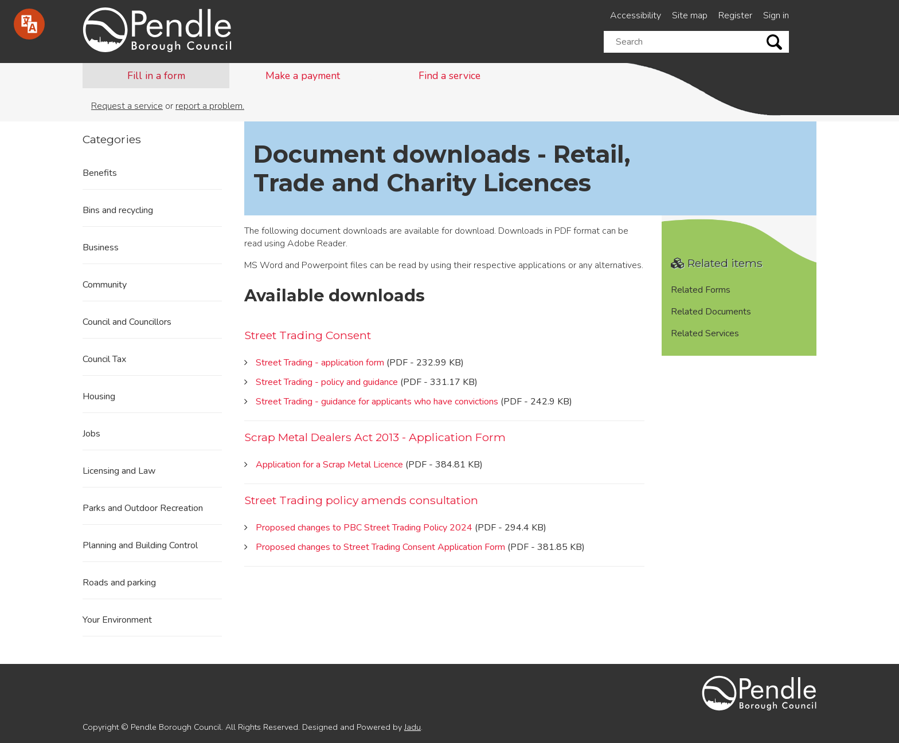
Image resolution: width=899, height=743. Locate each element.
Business (101, 247)
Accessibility (635, 15)
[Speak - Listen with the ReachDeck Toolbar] (29, 24)
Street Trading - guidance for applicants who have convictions (377, 401)
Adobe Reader (316, 243)
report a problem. (209, 106)
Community (105, 284)
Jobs (91, 433)
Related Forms (700, 290)
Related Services (705, 333)
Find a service (449, 75)
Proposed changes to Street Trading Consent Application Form (380, 547)
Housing (99, 396)
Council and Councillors (127, 322)
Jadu (412, 727)
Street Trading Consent (307, 335)
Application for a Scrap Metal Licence (329, 464)
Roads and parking (119, 582)
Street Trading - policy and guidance (327, 382)
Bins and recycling (118, 210)
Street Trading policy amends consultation (361, 500)
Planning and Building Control (140, 545)
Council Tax (104, 359)
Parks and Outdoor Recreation (143, 508)
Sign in (776, 15)
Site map (690, 15)
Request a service (127, 106)
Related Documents (711, 311)
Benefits (100, 173)
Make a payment (302, 75)
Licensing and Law (119, 471)
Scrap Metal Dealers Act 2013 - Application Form (375, 437)
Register (735, 15)
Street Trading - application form (320, 362)
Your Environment (117, 620)
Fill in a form (156, 75)
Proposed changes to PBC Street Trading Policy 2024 (364, 527)
